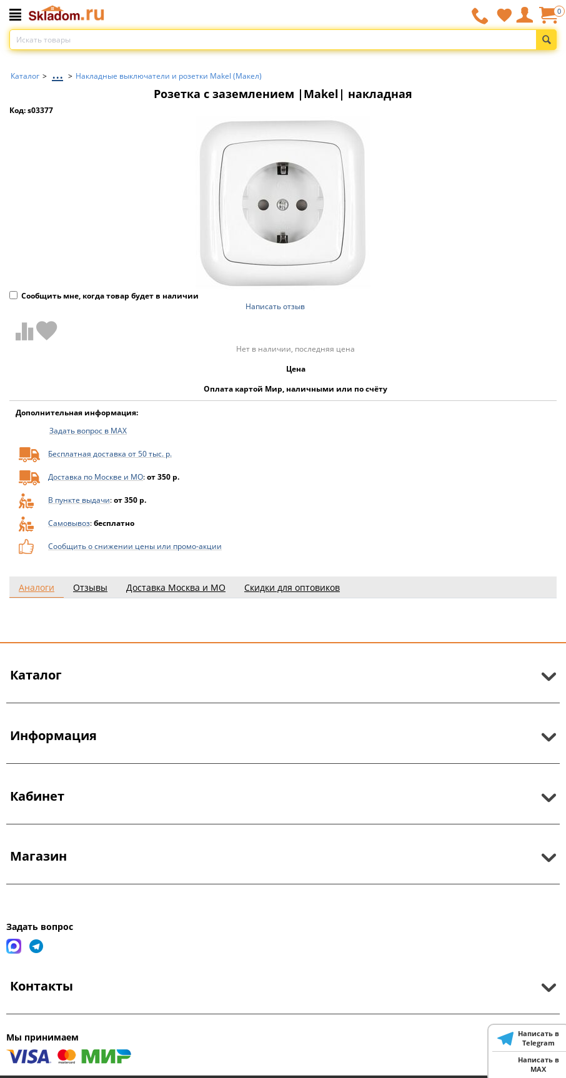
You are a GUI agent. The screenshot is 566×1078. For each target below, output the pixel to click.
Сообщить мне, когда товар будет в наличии (104, 295)
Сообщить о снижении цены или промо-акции (135, 546)
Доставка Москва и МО (176, 587)
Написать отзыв (275, 306)
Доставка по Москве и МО (95, 477)
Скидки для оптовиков (292, 587)
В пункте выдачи (79, 500)
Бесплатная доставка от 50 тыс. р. (110, 453)
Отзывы (90, 587)
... (57, 72)
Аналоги (36, 587)
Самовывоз (69, 523)
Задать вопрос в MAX (88, 430)
